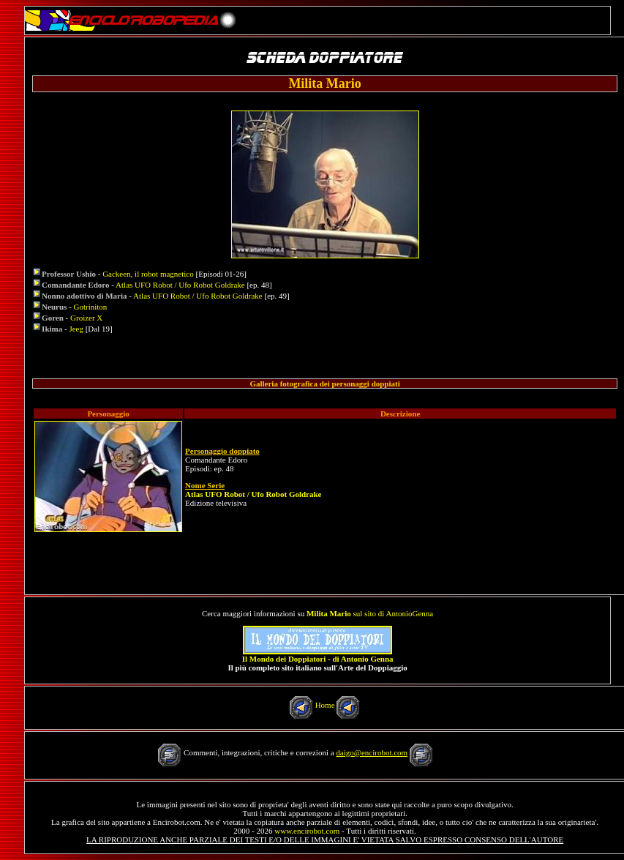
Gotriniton (91, 306)
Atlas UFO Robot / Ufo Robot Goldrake (180, 284)
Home (325, 704)
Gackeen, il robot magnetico (148, 273)
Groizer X (86, 317)
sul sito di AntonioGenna (370, 613)
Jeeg (76, 328)
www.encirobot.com (306, 830)
